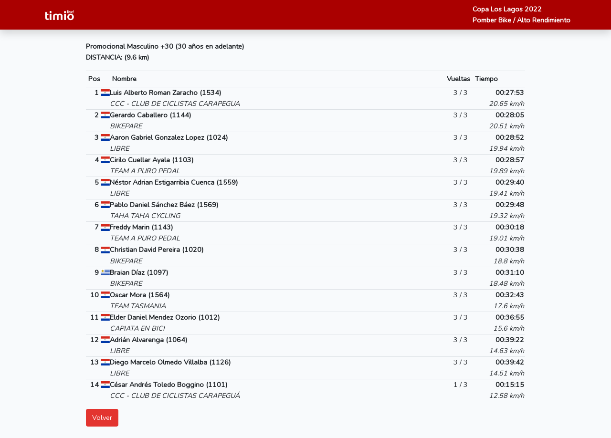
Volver (102, 417)
